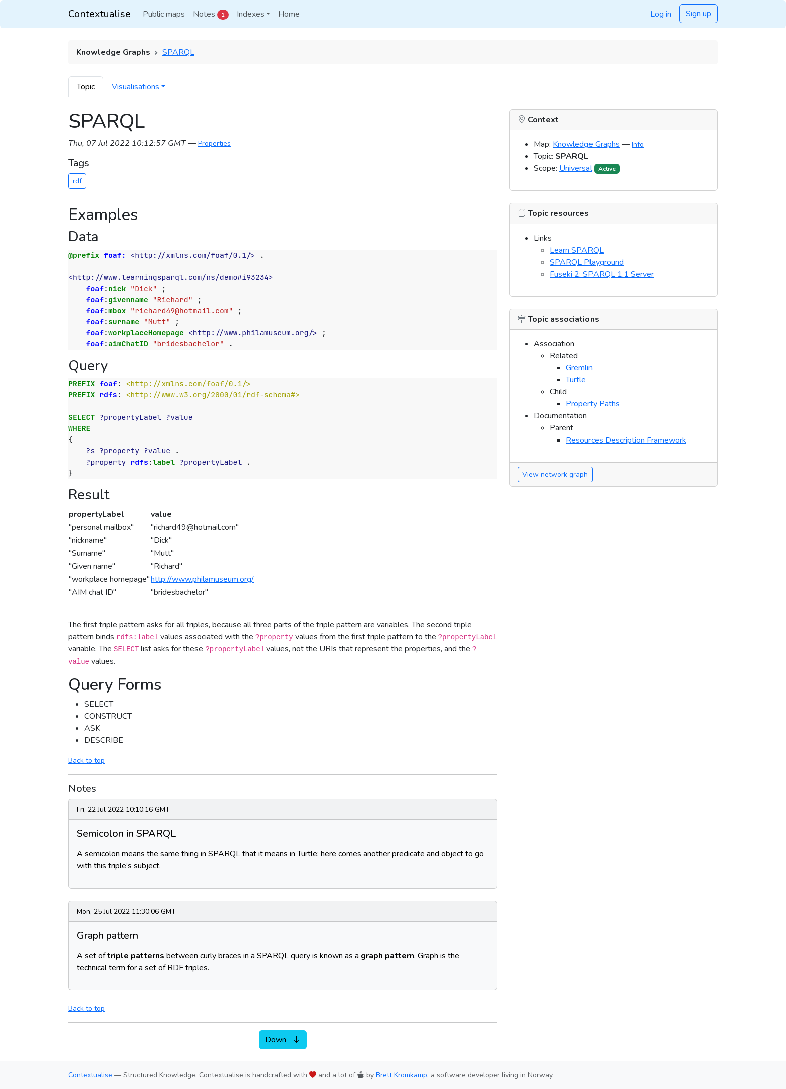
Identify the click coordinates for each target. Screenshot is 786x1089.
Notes (211, 14)
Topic (86, 86)
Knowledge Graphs (586, 144)
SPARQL (178, 52)
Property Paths (593, 403)
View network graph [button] (555, 474)
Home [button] (289, 14)
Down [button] (282, 1039)
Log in (660, 14)
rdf (77, 181)
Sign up (698, 13)
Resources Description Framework (626, 440)
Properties (214, 143)
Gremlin (579, 367)
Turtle (576, 379)
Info (638, 144)
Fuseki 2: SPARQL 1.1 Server (602, 274)
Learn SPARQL (577, 250)
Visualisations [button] (135, 86)
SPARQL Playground (587, 262)
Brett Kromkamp (401, 1075)
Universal (575, 168)
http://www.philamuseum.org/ (202, 579)
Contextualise (99, 14)
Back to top (86, 760)
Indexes (250, 14)
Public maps (164, 14)
